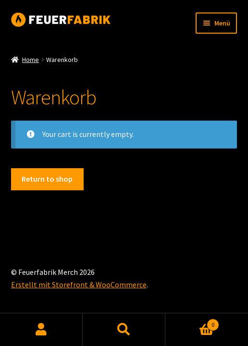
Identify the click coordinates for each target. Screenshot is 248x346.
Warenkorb (192, 322)
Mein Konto (41, 329)
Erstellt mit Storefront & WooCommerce (79, 284)
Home (30, 59)
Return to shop (47, 179)
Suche (124, 329)
